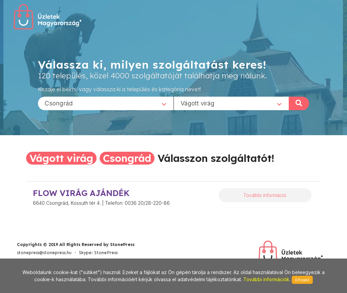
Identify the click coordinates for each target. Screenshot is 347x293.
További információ (264, 195)
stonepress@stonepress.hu (44, 252)
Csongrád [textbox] (59, 102)
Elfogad (302, 279)
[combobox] (106, 103)
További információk (266, 279)
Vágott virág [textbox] (198, 102)
